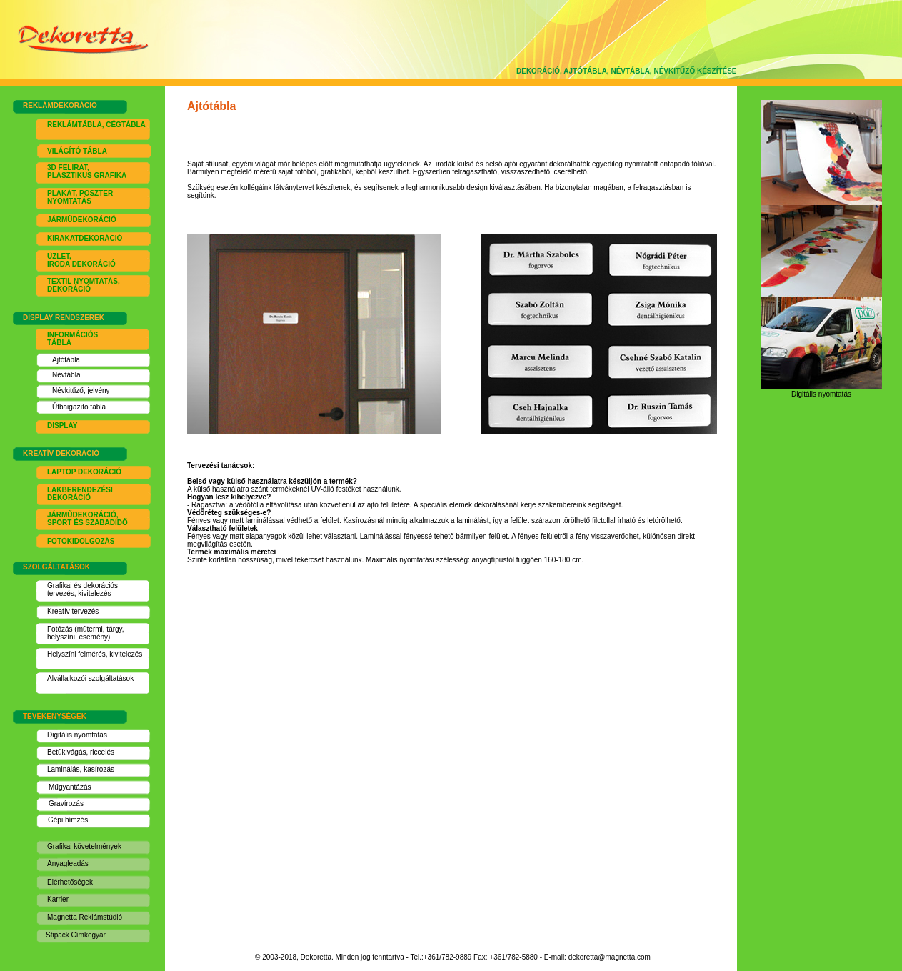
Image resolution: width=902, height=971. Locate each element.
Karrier (58, 899)
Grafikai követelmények (84, 846)
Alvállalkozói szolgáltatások (90, 678)
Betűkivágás (66, 752)
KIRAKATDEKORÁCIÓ (84, 238)
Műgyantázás (70, 787)
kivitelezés (94, 593)
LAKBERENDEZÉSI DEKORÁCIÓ (80, 494)
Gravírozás (66, 803)
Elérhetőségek (70, 882)
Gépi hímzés (68, 820)
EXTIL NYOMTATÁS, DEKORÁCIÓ (83, 285)
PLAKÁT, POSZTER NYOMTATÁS (80, 197)
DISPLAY (62, 425)
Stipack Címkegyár (76, 935)
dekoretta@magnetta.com (609, 957)
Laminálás (63, 769)
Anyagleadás (68, 863)
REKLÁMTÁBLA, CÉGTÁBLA (96, 125)
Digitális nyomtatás (77, 735)
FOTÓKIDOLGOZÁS (80, 541)
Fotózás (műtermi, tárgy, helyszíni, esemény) (85, 633)
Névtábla (66, 375)
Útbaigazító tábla (79, 407)
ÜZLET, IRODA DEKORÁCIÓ (81, 260)
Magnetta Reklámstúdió (84, 917)
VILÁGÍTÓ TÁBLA (77, 151)
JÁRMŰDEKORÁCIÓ (81, 220)
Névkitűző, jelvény (81, 390)
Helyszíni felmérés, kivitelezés (94, 654)
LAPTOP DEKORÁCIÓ (84, 472)
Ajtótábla (66, 360)
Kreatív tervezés (73, 611)
